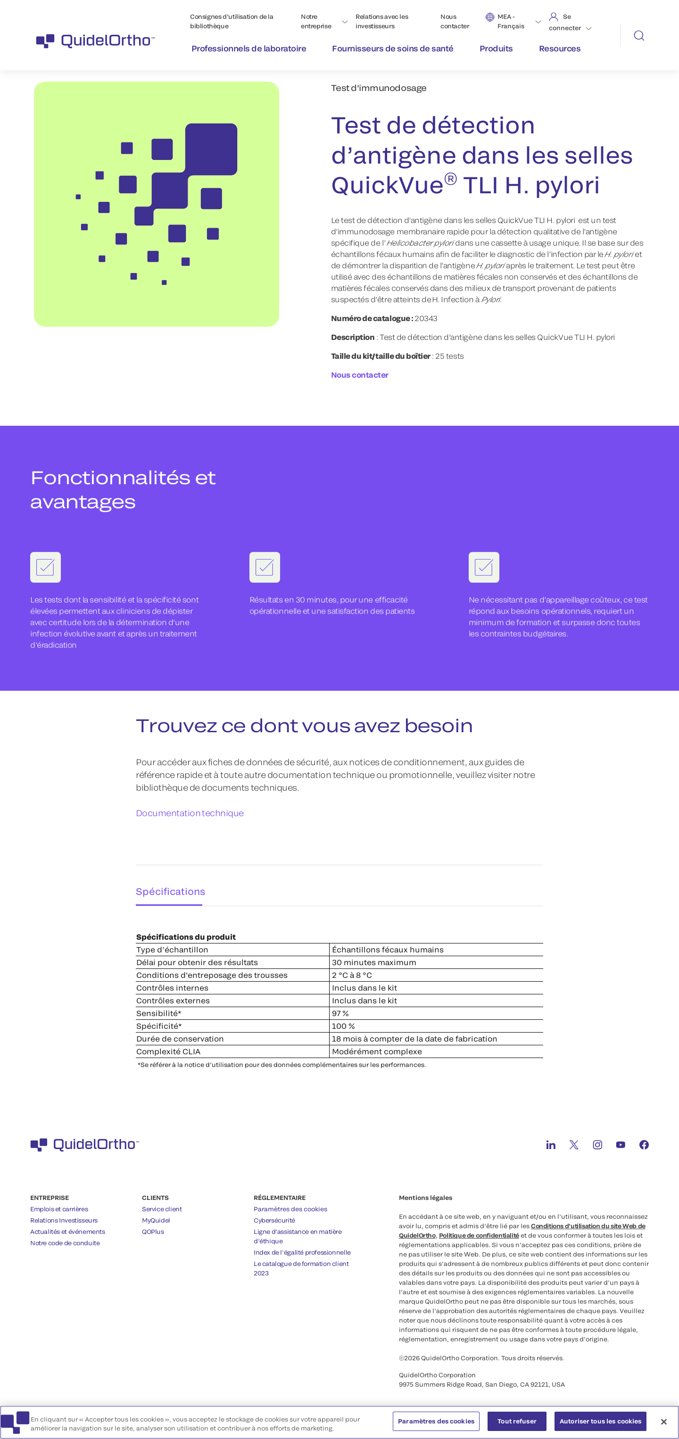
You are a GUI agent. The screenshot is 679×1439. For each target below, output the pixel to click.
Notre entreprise (316, 21)
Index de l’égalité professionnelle (302, 1247)
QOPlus (153, 1227)
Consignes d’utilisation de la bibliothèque (231, 21)
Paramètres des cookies (290, 1204)
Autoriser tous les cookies (600, 1426)
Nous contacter (454, 21)
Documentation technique (190, 813)
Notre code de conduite (64, 1238)
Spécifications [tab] (167, 883)
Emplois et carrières (59, 1204)
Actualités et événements (67, 1227)
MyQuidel (156, 1215)
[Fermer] (664, 1425)
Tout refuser (517, 1426)
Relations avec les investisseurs (382, 21)
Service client (162, 1204)
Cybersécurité (274, 1215)
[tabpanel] (339, 986)
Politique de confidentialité (479, 1230)
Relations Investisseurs (64, 1215)
